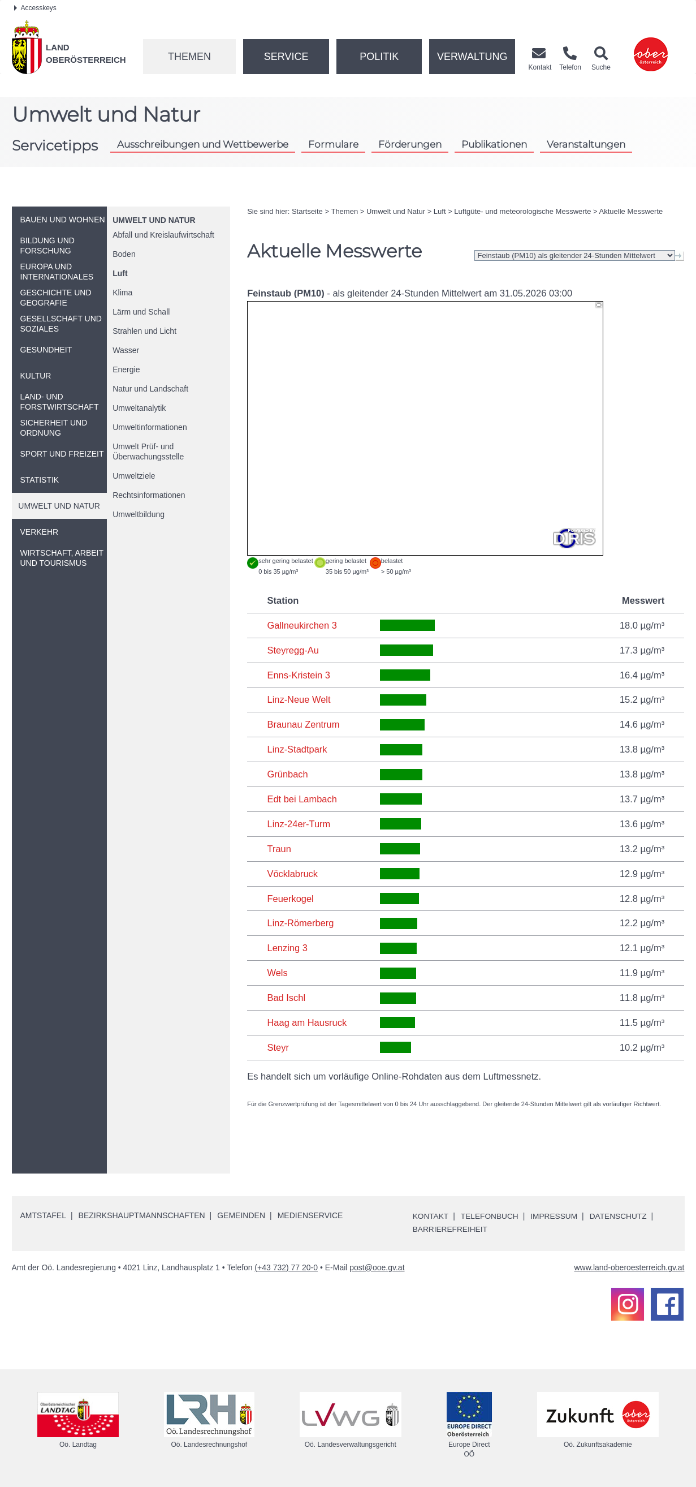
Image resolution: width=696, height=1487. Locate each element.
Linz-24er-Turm (298, 824)
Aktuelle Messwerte (631, 211)
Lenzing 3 (287, 948)
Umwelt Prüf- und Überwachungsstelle (148, 451)
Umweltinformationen (150, 427)
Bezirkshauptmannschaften (142, 1215)
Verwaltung (472, 56)
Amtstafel (43, 1215)
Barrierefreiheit (451, 1229)
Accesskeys (35, 8)
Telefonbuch (490, 1215)
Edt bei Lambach (302, 799)
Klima (122, 292)
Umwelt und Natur (154, 220)
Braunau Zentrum (303, 724)
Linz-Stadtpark (297, 749)
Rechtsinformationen (149, 495)
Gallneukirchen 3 (302, 625)
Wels (277, 973)
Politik (379, 56)
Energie (126, 369)
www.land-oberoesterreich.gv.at (629, 1266)
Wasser (126, 350)
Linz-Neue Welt (299, 699)
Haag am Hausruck (307, 1022)
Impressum (557, 1215)
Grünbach (287, 774)
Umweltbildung (139, 514)
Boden (124, 254)
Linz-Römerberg (300, 923)
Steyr (278, 1047)
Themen (189, 56)
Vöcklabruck (292, 874)
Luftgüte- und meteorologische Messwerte (522, 211)
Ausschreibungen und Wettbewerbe (202, 144)
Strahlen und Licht (144, 331)
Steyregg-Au (293, 650)
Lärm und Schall (141, 311)
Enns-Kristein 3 (298, 675)
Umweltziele (134, 475)
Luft (120, 273)
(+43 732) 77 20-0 (286, 1266)
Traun (279, 849)
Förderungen (410, 144)
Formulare (333, 144)
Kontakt (431, 1215)
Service (286, 56)
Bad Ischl (286, 997)
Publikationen (494, 144)
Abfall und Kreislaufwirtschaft (163, 234)
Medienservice (310, 1215)
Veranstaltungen (586, 144)
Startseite (307, 211)
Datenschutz (622, 1215)
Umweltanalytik (139, 407)
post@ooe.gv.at (376, 1266)
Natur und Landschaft (150, 388)
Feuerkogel (290, 898)
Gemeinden (241, 1215)
